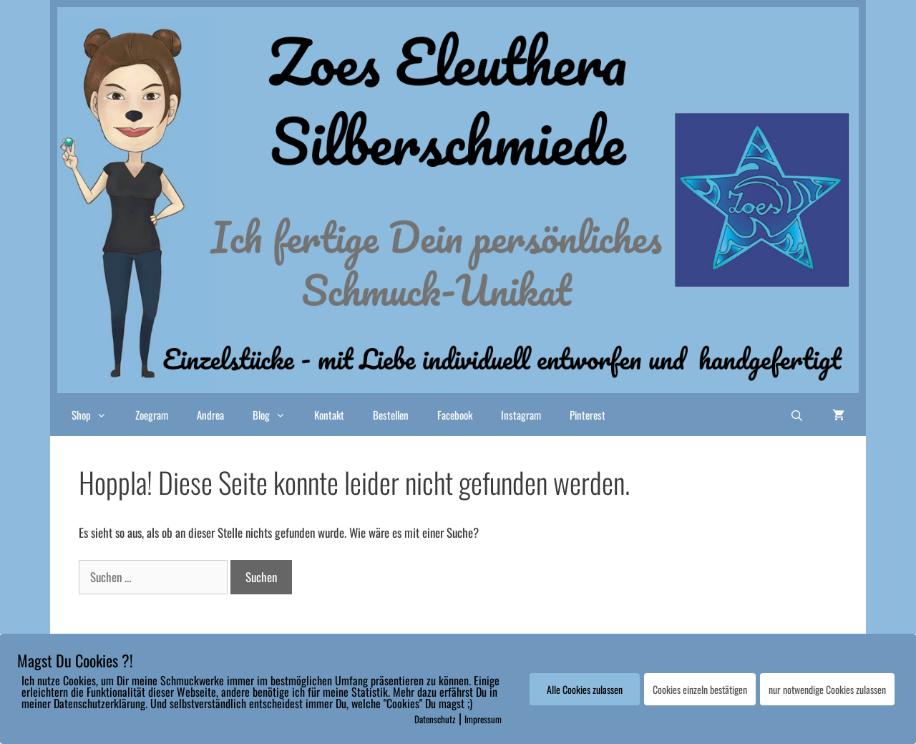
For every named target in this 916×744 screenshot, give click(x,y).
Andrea (210, 414)
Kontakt (329, 414)
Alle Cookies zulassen (585, 689)
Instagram (521, 414)
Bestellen (391, 414)
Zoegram (151, 414)
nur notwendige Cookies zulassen (827, 689)
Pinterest (587, 414)
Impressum (483, 719)
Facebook (454, 414)
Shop (96, 414)
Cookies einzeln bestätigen (700, 689)
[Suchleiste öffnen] (797, 414)
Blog (276, 414)
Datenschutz (435, 719)
